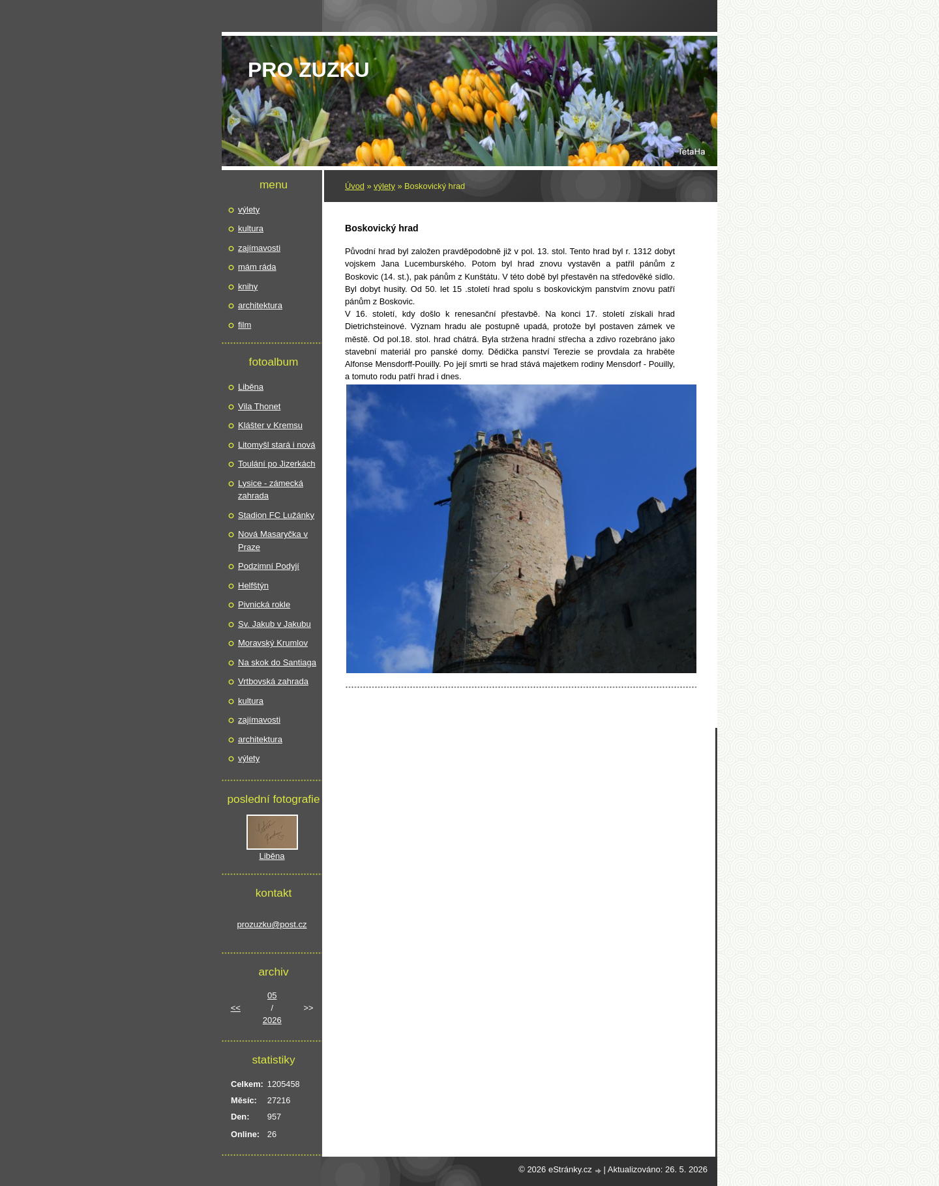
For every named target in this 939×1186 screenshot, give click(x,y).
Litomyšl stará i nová (277, 445)
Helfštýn (253, 585)
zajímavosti (259, 248)
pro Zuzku (309, 69)
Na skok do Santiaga (277, 662)
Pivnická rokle (264, 604)
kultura (250, 228)
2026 (272, 1020)
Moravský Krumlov (273, 643)
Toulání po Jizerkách (277, 464)
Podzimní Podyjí (268, 566)
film (244, 325)
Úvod (355, 186)
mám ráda (257, 267)
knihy (248, 286)
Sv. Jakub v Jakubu (274, 624)
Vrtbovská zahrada (273, 681)
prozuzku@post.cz (271, 924)
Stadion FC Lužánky (276, 515)
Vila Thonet (259, 406)
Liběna (250, 387)
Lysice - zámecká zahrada (270, 489)
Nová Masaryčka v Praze (273, 540)
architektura (260, 305)
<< (236, 1008)
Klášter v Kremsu (270, 425)
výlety (384, 186)
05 (271, 995)
